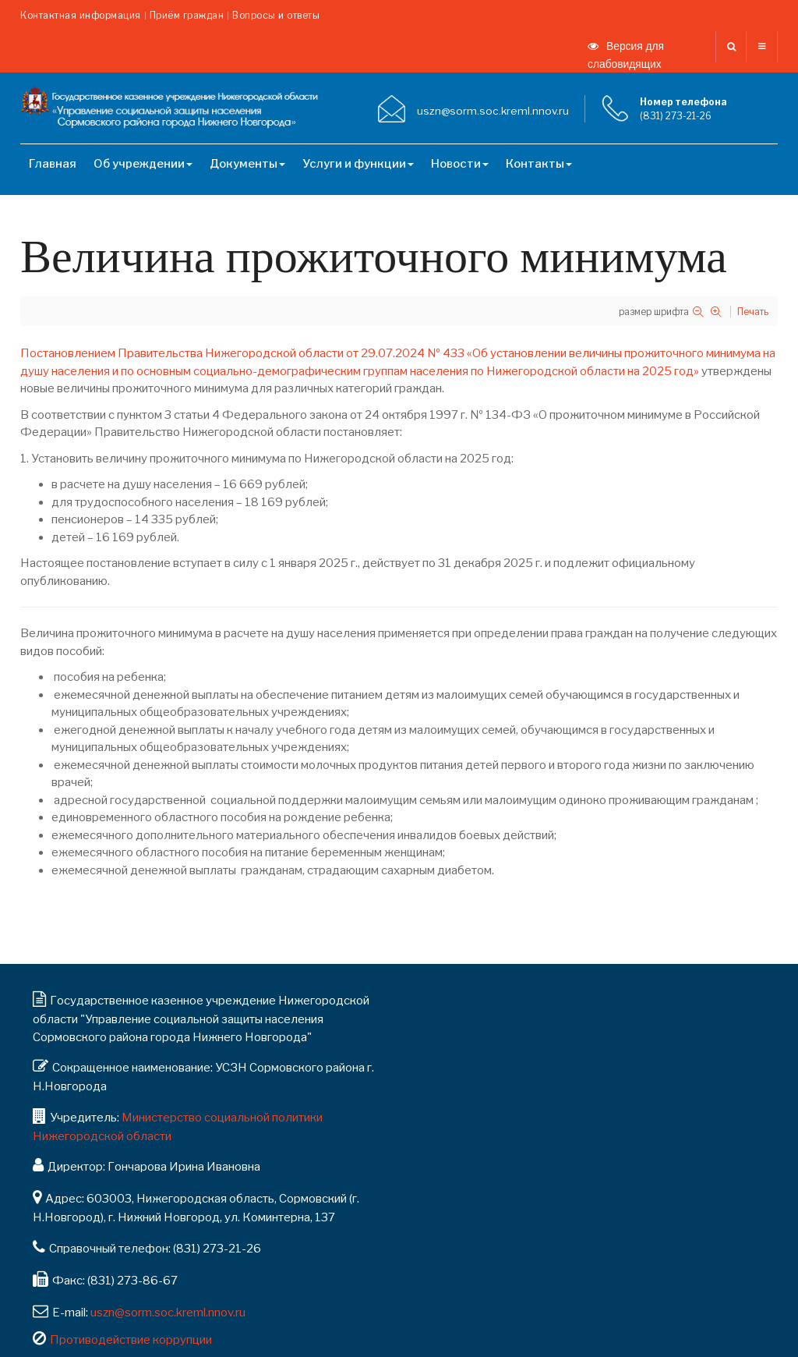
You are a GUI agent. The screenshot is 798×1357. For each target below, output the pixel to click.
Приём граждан (187, 15)
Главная (52, 164)
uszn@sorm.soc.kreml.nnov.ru (167, 1313)
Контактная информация (80, 15)
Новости (460, 164)
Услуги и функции (358, 164)
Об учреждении (143, 164)
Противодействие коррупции (131, 1340)
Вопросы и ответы (276, 15)
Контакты (539, 164)
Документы (247, 164)
